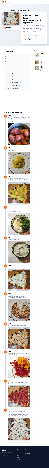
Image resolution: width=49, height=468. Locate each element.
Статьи (33, 1)
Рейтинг (39, 1)
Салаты (19, 9)
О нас (45, 1)
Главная (22, 1)
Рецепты (28, 1)
